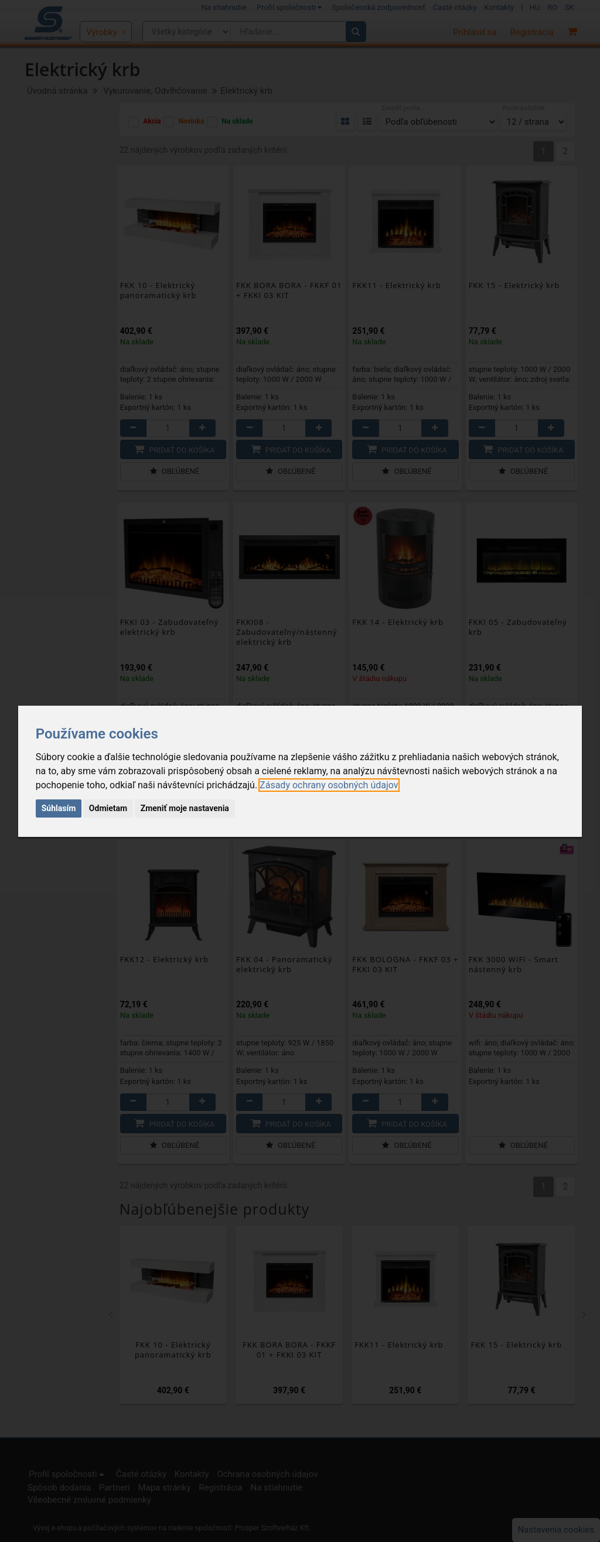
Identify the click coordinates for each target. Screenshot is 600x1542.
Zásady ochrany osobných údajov (329, 785)
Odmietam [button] (108, 808)
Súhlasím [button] (59, 808)
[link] (329, 785)
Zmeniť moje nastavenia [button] (185, 808)
